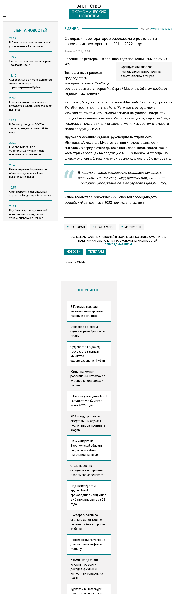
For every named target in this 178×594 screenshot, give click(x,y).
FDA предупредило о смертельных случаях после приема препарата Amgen (87, 423)
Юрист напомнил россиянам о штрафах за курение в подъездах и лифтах (87, 378)
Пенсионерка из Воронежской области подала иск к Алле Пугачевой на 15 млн (86, 448)
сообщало (141, 197)
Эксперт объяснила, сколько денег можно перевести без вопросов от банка (88, 522)
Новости (74, 251)
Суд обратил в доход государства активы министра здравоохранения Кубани (88, 353)
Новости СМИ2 (75, 262)
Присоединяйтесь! (118, 244)
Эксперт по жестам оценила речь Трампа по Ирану (87, 331)
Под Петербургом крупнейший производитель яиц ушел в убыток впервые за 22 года (88, 495)
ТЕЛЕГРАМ (96, 251)
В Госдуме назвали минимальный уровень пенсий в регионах (87, 311)
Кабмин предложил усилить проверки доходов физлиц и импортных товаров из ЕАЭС (86, 569)
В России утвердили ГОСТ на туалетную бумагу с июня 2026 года (88, 400)
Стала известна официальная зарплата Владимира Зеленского (87, 470)
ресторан (77, 227)
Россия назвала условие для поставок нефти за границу (87, 544)
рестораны (103, 227)
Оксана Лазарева (161, 28)
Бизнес (71, 28)
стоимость (132, 227)
